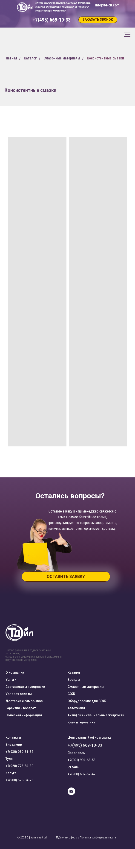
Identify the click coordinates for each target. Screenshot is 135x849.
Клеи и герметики (81, 722)
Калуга (11, 773)
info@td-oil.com (107, 5)
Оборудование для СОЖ (87, 701)
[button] (97, 20)
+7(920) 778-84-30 (19, 766)
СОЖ (71, 694)
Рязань (73, 767)
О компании (15, 672)
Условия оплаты (19, 694)
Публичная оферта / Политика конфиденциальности (86, 837)
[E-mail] (71, 794)
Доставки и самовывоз (24, 701)
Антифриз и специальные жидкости (96, 715)
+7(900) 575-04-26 (19, 780)
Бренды (74, 679)
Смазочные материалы (62, 58)
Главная (11, 58)
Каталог (30, 58)
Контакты (13, 737)
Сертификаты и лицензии (25, 687)
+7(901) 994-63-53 (81, 760)
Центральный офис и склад (89, 737)
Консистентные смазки (105, 58)
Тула (9, 759)
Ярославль (76, 753)
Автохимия (76, 708)
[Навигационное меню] (127, 35)
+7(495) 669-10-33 (85, 745)
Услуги (11, 679)
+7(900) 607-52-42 (81, 774)
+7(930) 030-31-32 (19, 752)
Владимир (14, 744)
